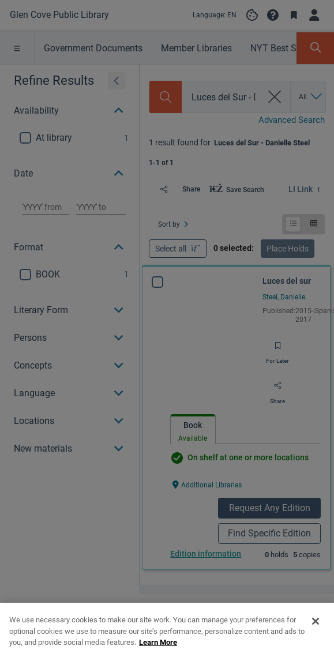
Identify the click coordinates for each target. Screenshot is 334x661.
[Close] (315, 646)
